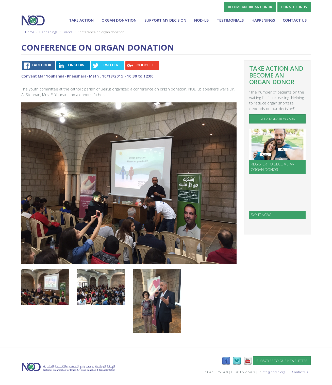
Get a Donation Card (277, 118)
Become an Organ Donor (250, 7)
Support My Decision (165, 20)
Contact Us (295, 20)
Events (67, 32)
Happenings (263, 20)
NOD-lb (201, 20)
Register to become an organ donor (272, 166)
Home (29, 32)
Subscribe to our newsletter (281, 360)
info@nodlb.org (273, 372)
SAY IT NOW (261, 214)
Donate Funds (294, 7)
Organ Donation (119, 20)
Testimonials (230, 20)
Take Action (81, 20)
